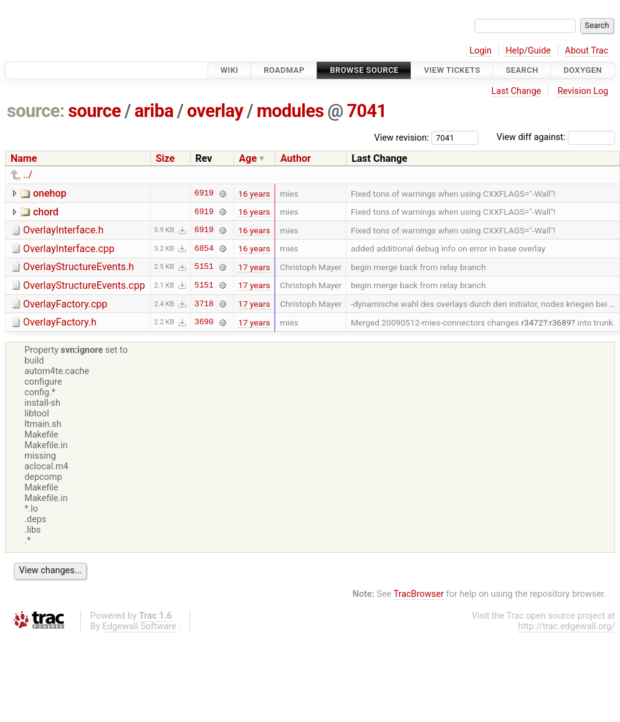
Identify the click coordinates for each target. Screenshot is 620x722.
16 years (254, 194)
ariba (154, 110)
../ (27, 174)
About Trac (587, 50)
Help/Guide (528, 50)
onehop (50, 193)
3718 (204, 303)
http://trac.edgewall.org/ (566, 626)
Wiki (230, 70)
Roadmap (284, 70)
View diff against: (556, 137)
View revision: (401, 137)
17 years (254, 267)
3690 (204, 322)
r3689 (560, 322)
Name (24, 158)
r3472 (532, 322)
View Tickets (452, 70)
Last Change (516, 91)
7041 (367, 110)
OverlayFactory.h (60, 322)
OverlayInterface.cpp (69, 249)
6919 (204, 193)
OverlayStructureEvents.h (78, 267)
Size (165, 158)
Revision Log (583, 91)
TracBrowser (419, 594)
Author (295, 158)
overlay (215, 110)
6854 (204, 248)
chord (46, 212)
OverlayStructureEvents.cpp (84, 285)
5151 (204, 267)
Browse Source (364, 70)
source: (36, 110)
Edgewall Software (139, 626)
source (94, 110)
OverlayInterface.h (63, 230)
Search (521, 70)
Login (480, 50)
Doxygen (582, 70)
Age (248, 158)
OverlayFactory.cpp (65, 304)
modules (290, 110)
